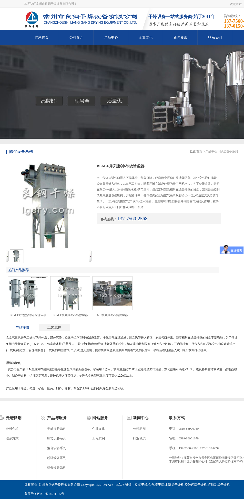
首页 (199, 151)
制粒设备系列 (56, 438)
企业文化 (145, 37)
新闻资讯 (180, 37)
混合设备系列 (56, 448)
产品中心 (111, 37)
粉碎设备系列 (56, 458)
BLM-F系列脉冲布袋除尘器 (70, 315)
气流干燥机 (159, 485)
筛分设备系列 (56, 467)
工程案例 (98, 438)
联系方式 (12, 438)
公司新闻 (139, 428)
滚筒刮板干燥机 (219, 485)
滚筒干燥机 (176, 485)
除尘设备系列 (21, 151)
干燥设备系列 (56, 428)
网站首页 (42, 37)
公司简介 (76, 37)
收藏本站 (236, 4)
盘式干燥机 (143, 485)
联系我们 (215, 37)
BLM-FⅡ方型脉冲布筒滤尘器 (28, 315)
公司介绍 (12, 428)
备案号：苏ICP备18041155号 (44, 494)
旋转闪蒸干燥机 (196, 485)
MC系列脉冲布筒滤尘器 (112, 315)
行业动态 (139, 438)
